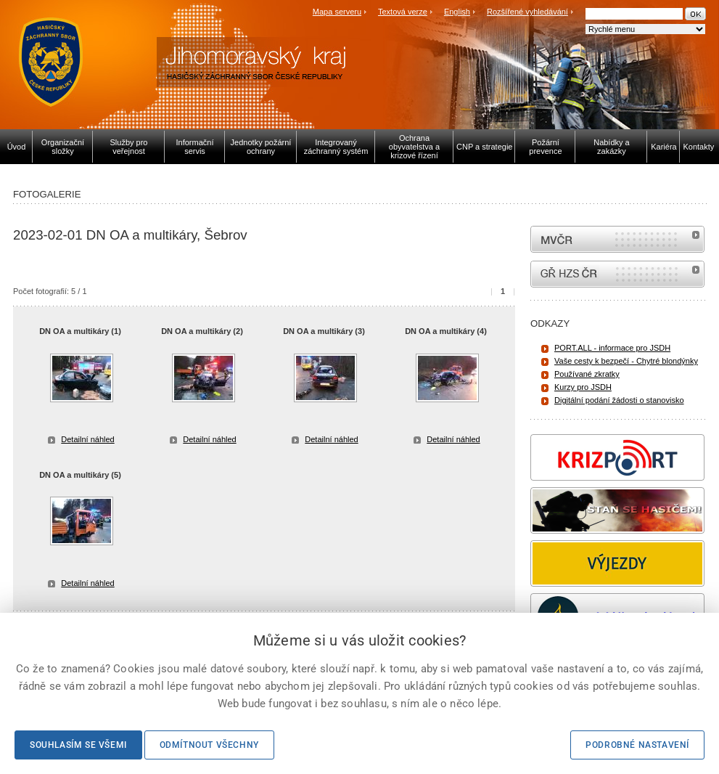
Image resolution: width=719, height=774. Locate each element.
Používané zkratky (587, 374)
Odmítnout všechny (209, 745)
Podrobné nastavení (637, 745)
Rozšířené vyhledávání (527, 11)
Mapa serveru (337, 11)
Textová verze (402, 11)
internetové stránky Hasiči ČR (617, 274)
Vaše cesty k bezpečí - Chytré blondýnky (626, 361)
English (457, 11)
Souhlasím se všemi (78, 745)
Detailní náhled (87, 439)
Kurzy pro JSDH (583, 387)
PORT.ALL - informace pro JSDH (612, 347)
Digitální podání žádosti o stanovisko (619, 400)
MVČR (617, 239)
